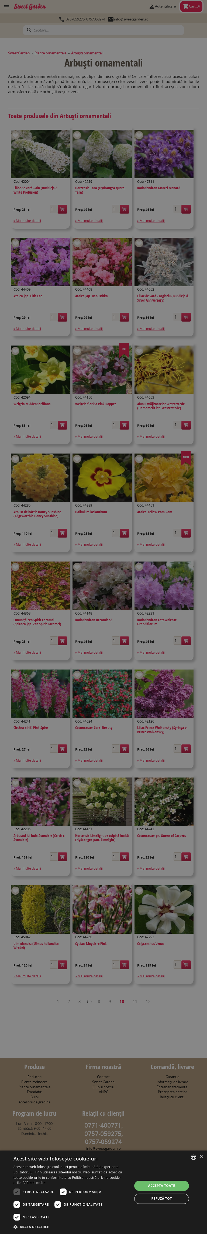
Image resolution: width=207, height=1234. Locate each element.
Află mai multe (33, 1182)
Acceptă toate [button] (161, 1185)
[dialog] (103, 1192)
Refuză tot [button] (161, 1198)
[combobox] (193, 1157)
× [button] (201, 1157)
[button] (71, 1226)
